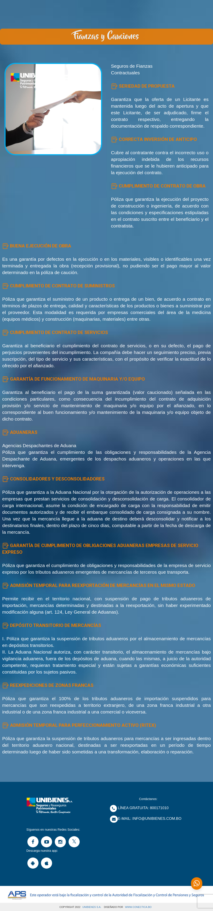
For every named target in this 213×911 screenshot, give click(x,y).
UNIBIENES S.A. (91, 907)
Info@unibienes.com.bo (156, 818)
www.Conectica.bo (138, 907)
